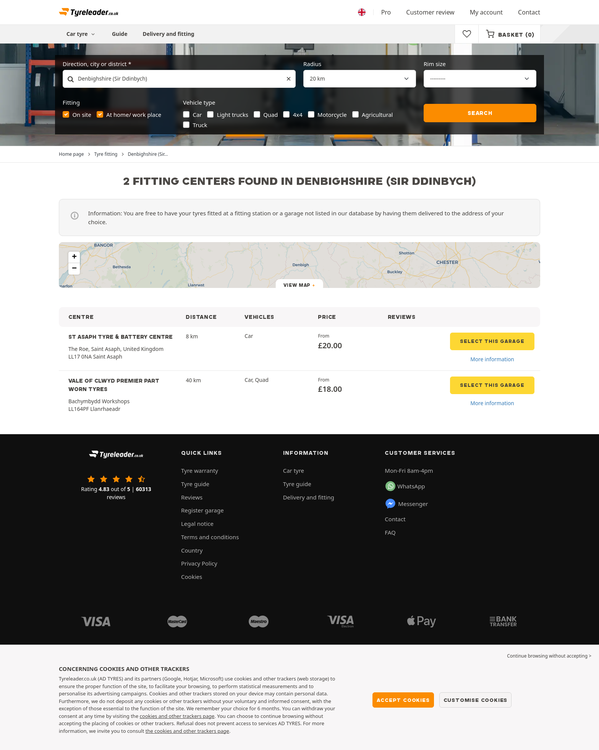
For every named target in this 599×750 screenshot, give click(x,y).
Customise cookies (476, 700)
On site (82, 114)
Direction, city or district (95, 64)
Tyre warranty (199, 470)
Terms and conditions (210, 537)
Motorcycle (332, 114)
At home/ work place (133, 114)
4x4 (298, 114)
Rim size (435, 64)
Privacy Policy (199, 563)
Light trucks (232, 114)
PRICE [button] (327, 317)
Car (197, 114)
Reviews (191, 497)
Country (191, 550)
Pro (386, 12)
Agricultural (377, 114)
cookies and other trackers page (177, 716)
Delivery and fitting (168, 33)
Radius (312, 64)
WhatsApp (405, 486)
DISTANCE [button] (201, 317)
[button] (74, 257)
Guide (120, 33)
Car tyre (293, 470)
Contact (529, 12)
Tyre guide (195, 484)
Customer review (430, 12)
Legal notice (197, 523)
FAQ (390, 532)
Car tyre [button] (81, 33)
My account (486, 12)
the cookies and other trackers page (187, 730)
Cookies (191, 576)
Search (480, 113)
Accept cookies (403, 700)
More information (492, 359)
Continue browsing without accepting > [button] (549, 656)
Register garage (202, 510)
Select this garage (492, 341)
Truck (200, 125)
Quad (270, 114)
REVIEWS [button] (402, 317)
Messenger (406, 503)
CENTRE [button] (81, 317)
